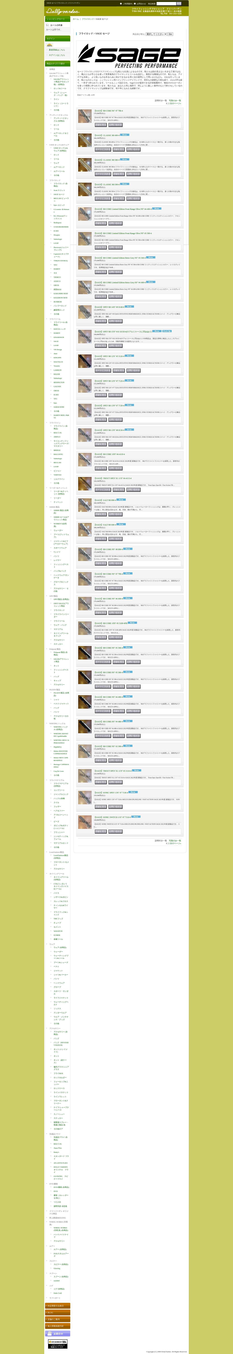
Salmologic (58, 239)
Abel (55, 354)
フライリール (55, 319)
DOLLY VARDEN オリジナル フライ (61, 1169)
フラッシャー (59, 832)
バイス (56, 893)
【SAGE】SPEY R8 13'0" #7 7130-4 (109, 405)
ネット (56, 666)
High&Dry (58, 747)
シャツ (56, 700)
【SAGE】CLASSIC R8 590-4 (107, 184)
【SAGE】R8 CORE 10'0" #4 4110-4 (109, 454)
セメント (57, 927)
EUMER (57, 935)
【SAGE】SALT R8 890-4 (105, 500)
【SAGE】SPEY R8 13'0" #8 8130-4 (109, 430)
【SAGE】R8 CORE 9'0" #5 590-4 (108, 648)
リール (56, 129)
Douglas (57, 235)
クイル (56, 802)
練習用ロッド (59, 310)
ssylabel (57, 1281)
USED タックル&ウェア (59, 145)
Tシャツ (57, 552)
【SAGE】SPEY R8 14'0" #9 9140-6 (109, 307)
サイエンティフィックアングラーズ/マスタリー (61, 443)
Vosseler (57, 366)
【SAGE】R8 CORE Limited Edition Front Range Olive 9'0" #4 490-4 (123, 209)
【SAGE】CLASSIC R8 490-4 (107, 135)
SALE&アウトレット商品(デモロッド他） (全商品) (61, 81)
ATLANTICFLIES (61, 1163)
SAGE (56, 341)
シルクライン (59, 479)
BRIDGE (57, 450)
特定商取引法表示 (56, 1306)
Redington (57, 223)
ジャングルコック (61, 794)
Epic (55, 403)
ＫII (55, 273)
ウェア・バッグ (60, 625)
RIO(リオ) (58, 433)
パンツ (56, 556)
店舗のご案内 (54, 1319)
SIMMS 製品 (54, 507)
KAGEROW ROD (60, 298)
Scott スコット (59, 190)
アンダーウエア (60, 1013)
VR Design (58, 350)
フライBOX (58, 1073)
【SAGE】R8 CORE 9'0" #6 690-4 (108, 599)
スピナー (53, 1261)
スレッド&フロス (61, 901)
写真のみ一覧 (175, 100)
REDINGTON (59, 382)
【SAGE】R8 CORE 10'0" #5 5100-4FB (110, 623)
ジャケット (58, 971)
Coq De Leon (59, 771)
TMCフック (58, 919)
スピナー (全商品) (61, 1264)
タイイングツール (56, 874)
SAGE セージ (59, 194)
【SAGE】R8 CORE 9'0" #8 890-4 (108, 549)
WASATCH (58, 931)
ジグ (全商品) (59, 1289)
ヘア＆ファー (59, 811)
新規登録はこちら (57, 50)
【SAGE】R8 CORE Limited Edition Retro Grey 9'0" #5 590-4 (120, 258)
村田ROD (57, 289)
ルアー (52, 1246)
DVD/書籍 (53, 1184)
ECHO (56, 231)
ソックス (57, 1009)
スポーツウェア (60, 548)
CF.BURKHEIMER (61, 227)
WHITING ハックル (57, 723)
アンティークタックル (58, 115)
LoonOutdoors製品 (56, 852)
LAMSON (57, 370)
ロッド (56, 125)
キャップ (57, 681)
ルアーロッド (59, 167)
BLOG (50, 1312)
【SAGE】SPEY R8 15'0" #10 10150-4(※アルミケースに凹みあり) (123, 332)
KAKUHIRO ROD (61, 293)
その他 (56, 110)
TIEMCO (57, 277)
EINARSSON (59, 337)
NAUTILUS (58, 362)
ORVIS (56, 285)
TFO (55, 265)
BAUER (57, 374)
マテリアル (58, 629)
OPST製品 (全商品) (61, 599)
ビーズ (56, 821)
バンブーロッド (60, 306)
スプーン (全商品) (61, 1277)
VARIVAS (57, 475)
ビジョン (57, 471)
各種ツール (58, 939)
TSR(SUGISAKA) (61, 261)
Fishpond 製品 (55, 649)
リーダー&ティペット (58, 488)
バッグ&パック (60, 571)
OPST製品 (53, 596)
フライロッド (55, 180)
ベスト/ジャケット (61, 704)
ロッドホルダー (60, 1078)
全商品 (52, 69)
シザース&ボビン (61, 897)
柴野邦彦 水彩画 (60, 1206)
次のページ (175, 103)
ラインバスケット (61, 1092)
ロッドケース (59, 1088)
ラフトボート (55, 1298)
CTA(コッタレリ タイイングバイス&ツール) (61, 886)
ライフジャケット (61, 998)
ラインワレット (60, 1097)
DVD (56, 1191)
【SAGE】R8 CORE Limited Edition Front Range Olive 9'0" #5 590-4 (123, 233)
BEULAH (57, 462)
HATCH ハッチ (60, 329)
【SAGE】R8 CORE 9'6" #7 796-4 (108, 111)
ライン (56, 99)
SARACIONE (59, 407)
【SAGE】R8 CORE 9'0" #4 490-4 (108, 697)
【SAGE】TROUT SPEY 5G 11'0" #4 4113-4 (112, 478)
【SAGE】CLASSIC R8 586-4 (107, 160)
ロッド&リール (60, 88)
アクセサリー (59, 640)
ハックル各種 (59, 798)
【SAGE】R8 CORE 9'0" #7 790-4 (108, 574)
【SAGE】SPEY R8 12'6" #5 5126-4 (109, 356)
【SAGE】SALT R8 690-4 (105, 525)
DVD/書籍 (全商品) (61, 1187)
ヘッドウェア (59, 983)
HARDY (57, 269)
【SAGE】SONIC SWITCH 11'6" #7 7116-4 (112, 817)
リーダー (57, 498)
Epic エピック (59, 205)
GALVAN (57, 386)
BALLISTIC (58, 454)
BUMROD (58, 302)
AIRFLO (57, 437)
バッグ (56, 676)
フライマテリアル (56, 780)
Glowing (57, 1268)
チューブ (57, 923)
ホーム (76, 19)
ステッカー (58, 644)
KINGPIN (57, 358)
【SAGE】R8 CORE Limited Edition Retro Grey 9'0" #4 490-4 (120, 282)
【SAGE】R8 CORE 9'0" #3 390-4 (108, 746)
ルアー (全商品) (60, 1249)
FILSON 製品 (54, 690)
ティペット (58, 502)
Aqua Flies (58, 1148)
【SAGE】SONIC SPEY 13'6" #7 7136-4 (111, 792)
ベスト (56, 966)
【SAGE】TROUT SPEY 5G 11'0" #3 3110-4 (112, 771)
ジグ (51, 1286)
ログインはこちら (57, 55)
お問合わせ (141, 4)
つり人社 (57, 1202)
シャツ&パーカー (61, 975)
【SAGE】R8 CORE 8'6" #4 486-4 (108, 721)
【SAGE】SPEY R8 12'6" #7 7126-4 (109, 381)
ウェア (56, 163)
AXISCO (57, 281)
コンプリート (59, 790)
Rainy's (56, 1152)
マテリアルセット (61, 843)
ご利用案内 (127, 4)
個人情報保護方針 (56, 1326)
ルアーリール (59, 171)
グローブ (57, 987)
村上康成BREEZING (57, 1218)
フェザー (57, 806)
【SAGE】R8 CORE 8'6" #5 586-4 (108, 672)
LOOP (56, 243)
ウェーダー (58, 530)
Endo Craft (58, 1293)
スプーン (53, 1273)
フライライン (55, 423)
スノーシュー (59, 1114)
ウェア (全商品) (60, 947)
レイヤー (57, 560)
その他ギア (58, 1129)
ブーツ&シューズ (61, 962)
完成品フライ (55, 1134)
